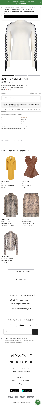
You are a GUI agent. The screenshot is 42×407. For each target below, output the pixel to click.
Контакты (21, 377)
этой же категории (14, 106)
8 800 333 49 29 (25, 300)
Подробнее (22, 3)
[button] (8, 75)
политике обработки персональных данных (16, 342)
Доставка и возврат (21, 380)
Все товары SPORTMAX (21, 272)
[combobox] (21, 97)
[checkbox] (17, 340)
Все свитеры (21, 279)
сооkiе (6, 13)
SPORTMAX (24, 118)
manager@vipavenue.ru (22, 304)
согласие (10, 338)
